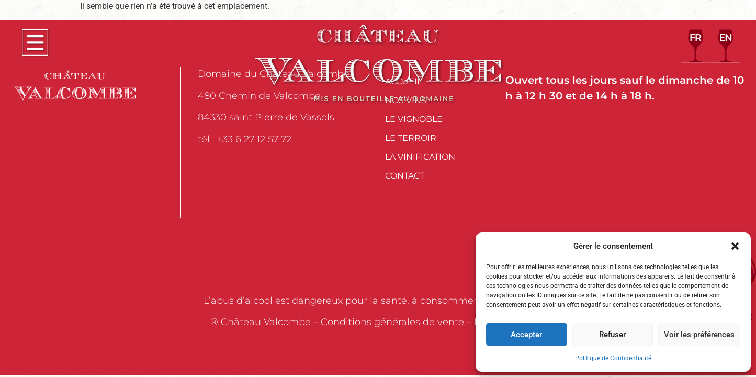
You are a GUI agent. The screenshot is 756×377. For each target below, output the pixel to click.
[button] (735, 246)
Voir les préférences (699, 334)
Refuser (612, 334)
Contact (404, 176)
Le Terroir (410, 138)
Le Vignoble (414, 119)
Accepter (526, 334)
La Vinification (420, 157)
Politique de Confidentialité (613, 358)
